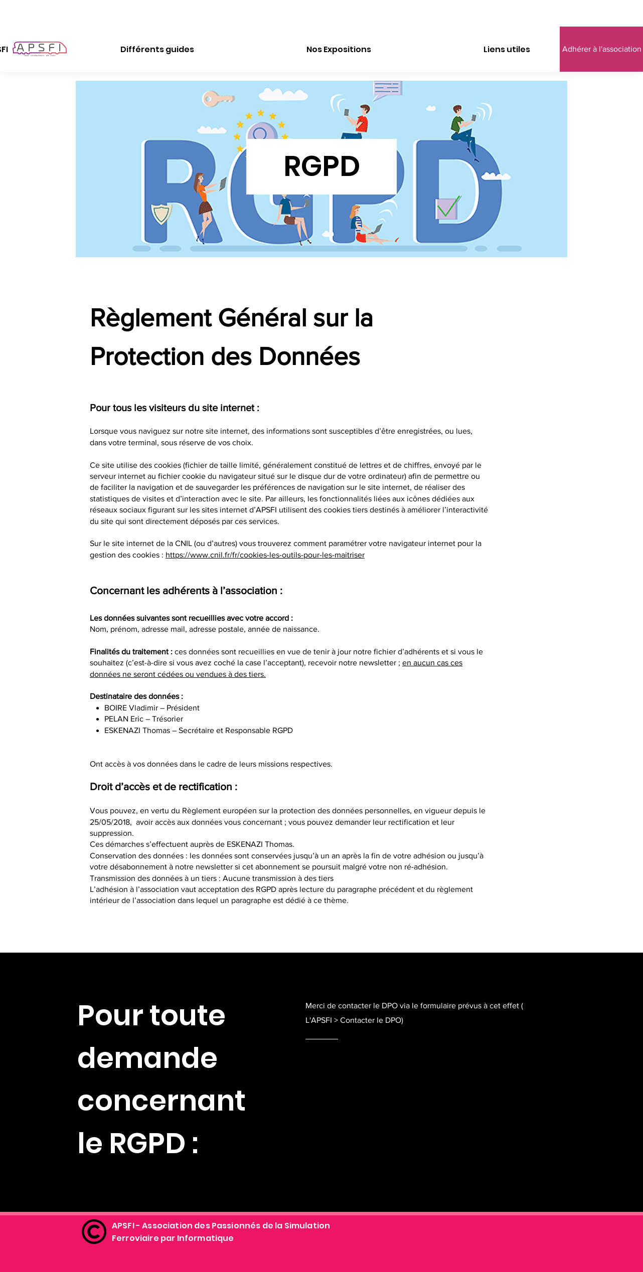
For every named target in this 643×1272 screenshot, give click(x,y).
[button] (157, 49)
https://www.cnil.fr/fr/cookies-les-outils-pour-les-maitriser (265, 555)
